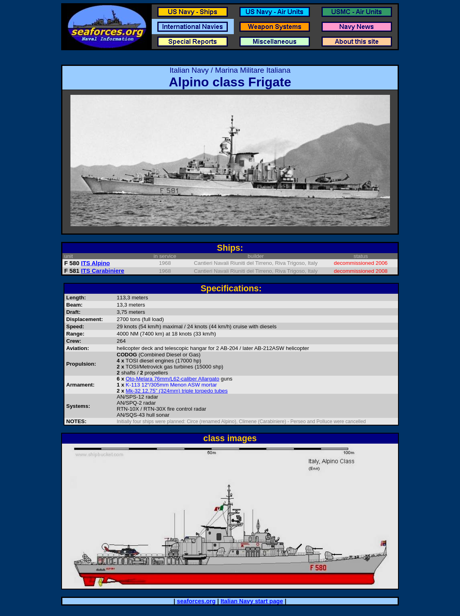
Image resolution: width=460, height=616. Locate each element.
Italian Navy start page (252, 601)
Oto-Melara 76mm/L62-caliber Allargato (172, 379)
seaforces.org (196, 601)
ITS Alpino (95, 263)
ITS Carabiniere (102, 271)
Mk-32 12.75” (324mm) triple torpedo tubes (176, 391)
